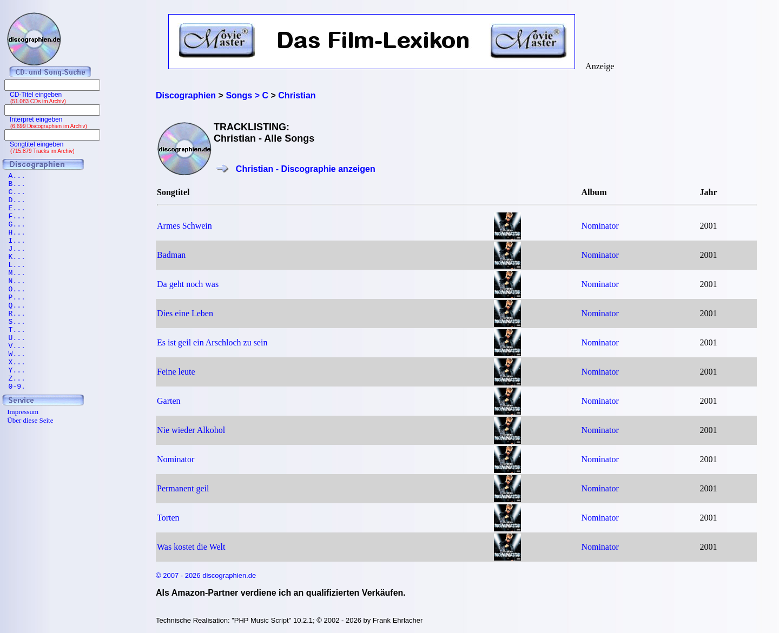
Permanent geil (183, 488)
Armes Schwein (184, 225)
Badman (171, 254)
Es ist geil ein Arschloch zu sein (212, 342)
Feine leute (176, 371)
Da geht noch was (188, 284)
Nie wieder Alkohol (191, 430)
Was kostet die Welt (191, 546)
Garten (169, 400)
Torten (168, 517)
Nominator (599, 225)
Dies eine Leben (185, 313)
